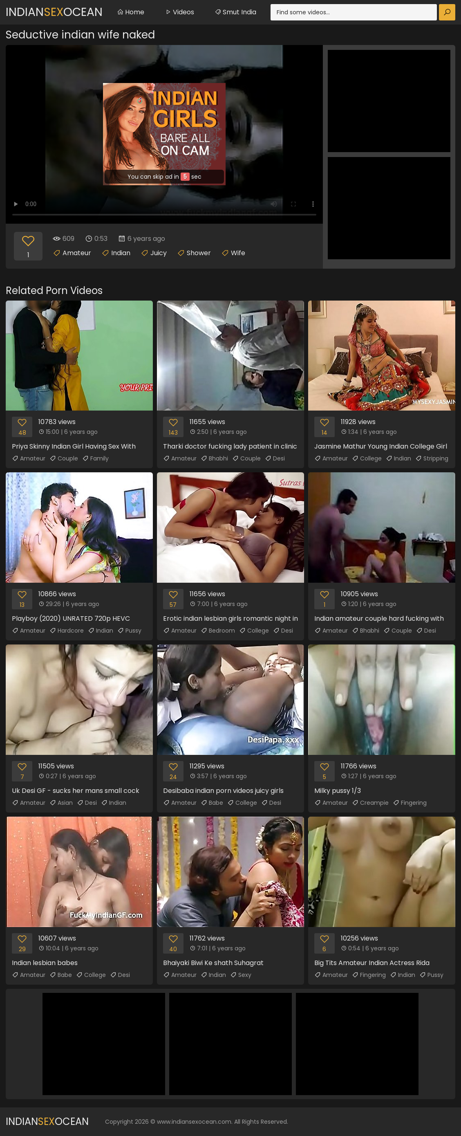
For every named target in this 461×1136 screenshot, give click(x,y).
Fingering (410, 802)
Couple (63, 458)
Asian (61, 802)
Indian (120, 253)
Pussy (129, 630)
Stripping (431, 458)
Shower (199, 253)
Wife (238, 253)
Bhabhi (214, 458)
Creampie (370, 802)
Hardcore (66, 630)
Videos (179, 12)
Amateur (77, 253)
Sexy (240, 975)
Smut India (235, 12)
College (367, 458)
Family (95, 458)
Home (130, 12)
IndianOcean (54, 12)
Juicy (158, 253)
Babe (212, 802)
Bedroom (218, 630)
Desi (275, 458)
